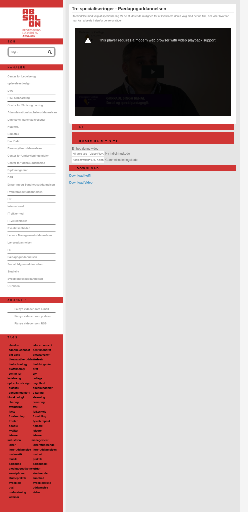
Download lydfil (80, 175)
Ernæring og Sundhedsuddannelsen (31, 184)
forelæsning (16, 416)
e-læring (38, 392)
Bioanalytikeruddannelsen (25, 148)
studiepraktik (17, 478)
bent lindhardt (42, 349)
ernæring (39, 402)
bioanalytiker (41, 354)
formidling (39, 416)
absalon (14, 345)
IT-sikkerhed (16, 213)
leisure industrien (14, 438)
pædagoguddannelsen (23, 468)
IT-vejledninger (17, 220)
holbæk (37, 425)
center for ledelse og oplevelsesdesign (19, 378)
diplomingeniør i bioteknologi (19, 395)
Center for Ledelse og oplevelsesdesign (22, 80)
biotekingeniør (42, 364)
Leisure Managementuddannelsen (30, 235)
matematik (15, 454)
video (36, 492)
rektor (36, 468)
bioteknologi (17, 368)
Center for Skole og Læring (25, 105)
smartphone (16, 473)
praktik (37, 459)
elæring (14, 402)
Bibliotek (13, 133)
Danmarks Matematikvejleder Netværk (27, 123)
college (37, 378)
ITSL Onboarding (19, 97)
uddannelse (40, 487)
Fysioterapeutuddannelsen (25, 191)
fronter (13, 421)
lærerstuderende (43, 444)
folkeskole (39, 411)
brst (35, 368)
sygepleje (15, 482)
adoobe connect (19, 349)
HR (10, 199)
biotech (37, 359)
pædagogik (40, 463)
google (13, 425)
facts (12, 411)
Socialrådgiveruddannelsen (26, 264)
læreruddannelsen (44, 449)
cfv (35, 373)
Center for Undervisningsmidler (28, 155)
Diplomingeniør (18, 170)
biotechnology (18, 364)
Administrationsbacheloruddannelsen (32, 112)
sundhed (38, 478)
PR (9, 249)
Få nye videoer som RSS (30, 323)
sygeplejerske (42, 482)
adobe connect (42, 345)
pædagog (15, 463)
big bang (14, 354)
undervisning (17, 492)
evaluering (15, 406)
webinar (14, 497)
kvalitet (13, 430)
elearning (39, 397)
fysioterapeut (41, 421)
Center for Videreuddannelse (26, 162)
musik (13, 459)
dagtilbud (39, 383)
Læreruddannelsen (20, 242)
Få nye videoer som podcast (33, 316)
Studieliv (13, 271)
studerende (40, 473)
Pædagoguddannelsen (22, 257)
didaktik (14, 387)
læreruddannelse (20, 449)
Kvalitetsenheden (19, 228)
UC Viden (14, 285)
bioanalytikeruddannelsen (26, 359)
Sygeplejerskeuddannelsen (25, 278)
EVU (10, 90)
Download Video (80, 182)
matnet (37, 454)
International (16, 206)
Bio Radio (14, 141)
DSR (10, 177)
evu (35, 406)
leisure (37, 430)
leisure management (40, 438)
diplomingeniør (42, 387)
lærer (12, 444)
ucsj (11, 487)
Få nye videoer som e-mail (31, 308)
